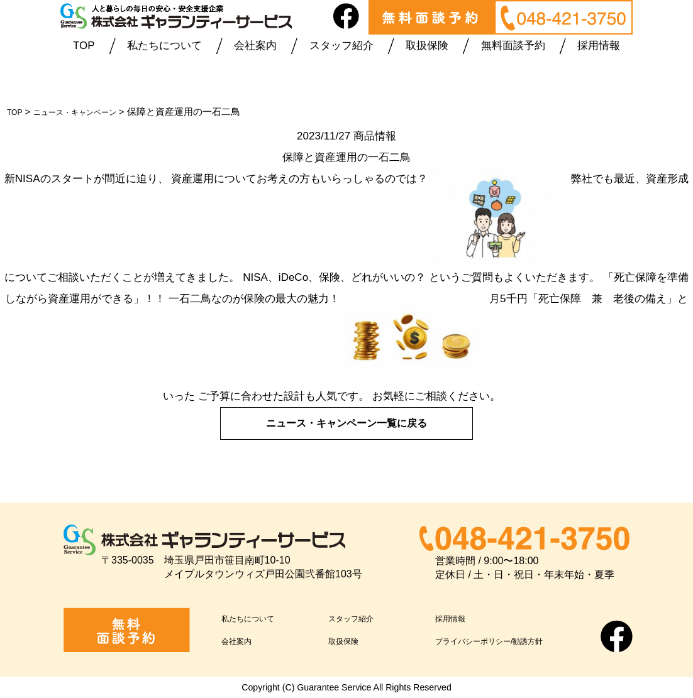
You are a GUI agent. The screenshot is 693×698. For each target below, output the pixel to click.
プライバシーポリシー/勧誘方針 (511, 640)
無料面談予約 (513, 46)
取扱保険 (427, 46)
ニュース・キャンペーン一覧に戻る (346, 422)
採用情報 (598, 46)
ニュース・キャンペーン (88, 111)
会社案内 (255, 46)
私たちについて (164, 46)
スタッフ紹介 (341, 46)
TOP (84, 46)
